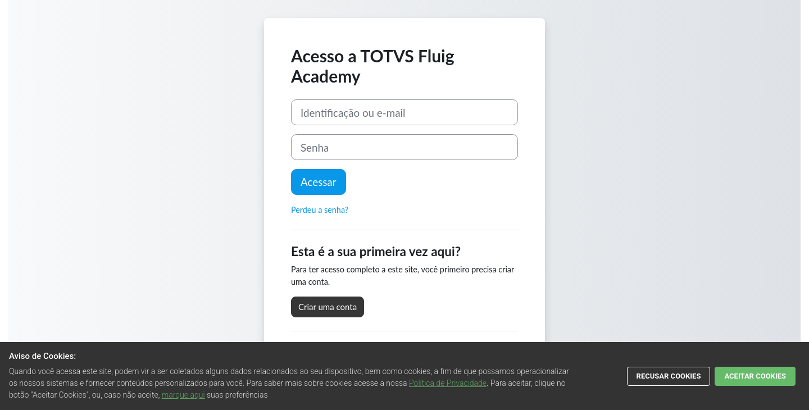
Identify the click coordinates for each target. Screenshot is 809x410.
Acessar (319, 181)
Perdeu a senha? (319, 210)
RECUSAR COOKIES (669, 376)
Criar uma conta (327, 307)
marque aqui (183, 394)
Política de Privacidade (448, 383)
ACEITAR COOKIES (755, 376)
